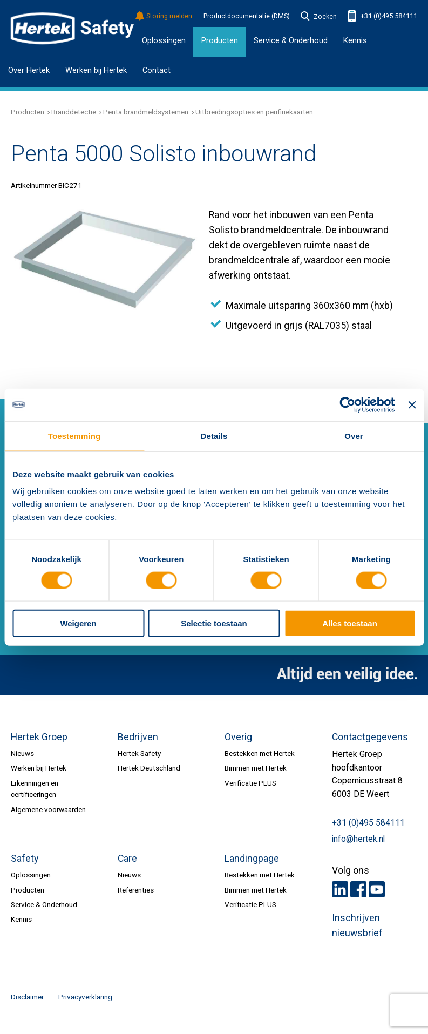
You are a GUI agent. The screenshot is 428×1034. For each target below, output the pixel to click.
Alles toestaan (349, 623)
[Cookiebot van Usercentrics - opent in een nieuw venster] (348, 404)
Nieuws (22, 753)
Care (127, 858)
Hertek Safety (139, 753)
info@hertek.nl (358, 839)
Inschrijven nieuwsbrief (357, 925)
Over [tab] (353, 435)
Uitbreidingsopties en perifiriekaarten (254, 111)
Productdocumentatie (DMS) (246, 16)
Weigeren (78, 623)
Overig (238, 737)
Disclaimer (27, 996)
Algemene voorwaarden (48, 809)
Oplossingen (164, 40)
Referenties (136, 890)
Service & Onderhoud (44, 904)
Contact (156, 70)
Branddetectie (73, 111)
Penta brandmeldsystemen (145, 111)
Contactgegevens (370, 737)
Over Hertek (29, 70)
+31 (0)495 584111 (382, 16)
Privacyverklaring (85, 996)
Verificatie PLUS (250, 783)
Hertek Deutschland (149, 767)
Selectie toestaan (214, 623)
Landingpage (252, 858)
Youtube (377, 889)
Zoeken (319, 17)
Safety (24, 858)
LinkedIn (340, 889)
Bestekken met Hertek (260, 753)
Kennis (355, 40)
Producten (27, 111)
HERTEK (72, 28)
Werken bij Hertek (96, 70)
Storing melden (164, 16)
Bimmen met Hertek (256, 767)
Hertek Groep (39, 737)
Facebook (358, 889)
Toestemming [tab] (74, 435)
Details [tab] (214, 435)
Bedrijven (138, 737)
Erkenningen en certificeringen (34, 789)
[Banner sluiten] (412, 404)
